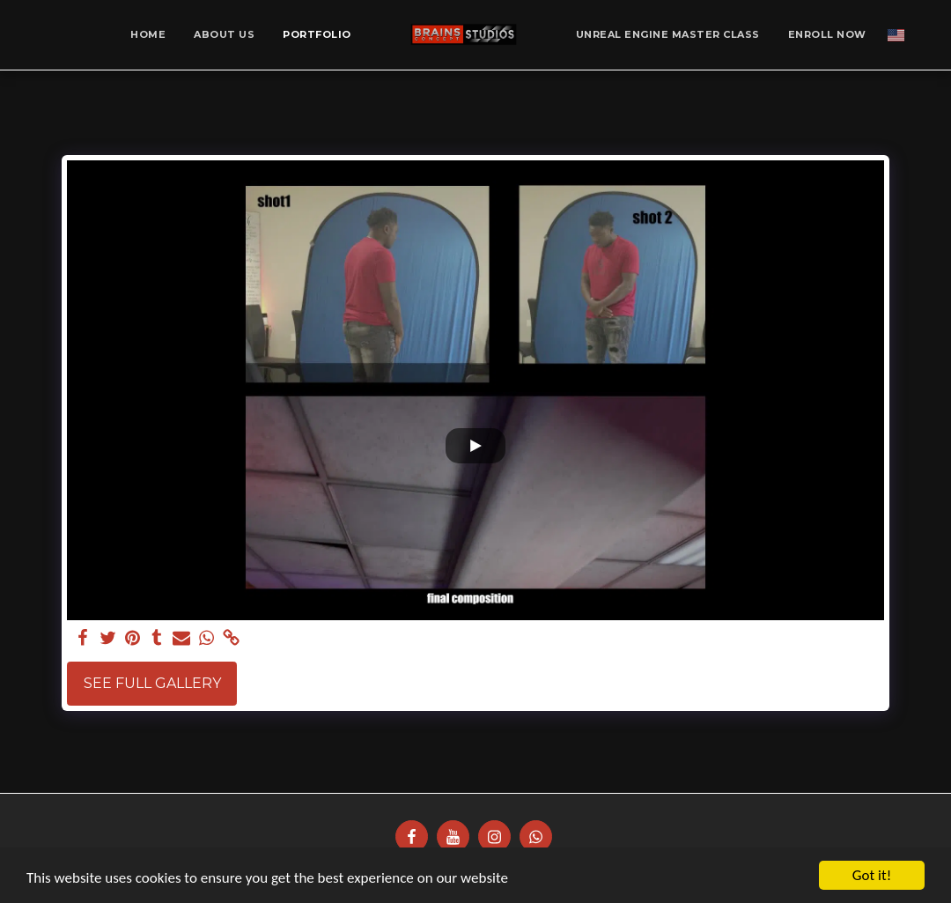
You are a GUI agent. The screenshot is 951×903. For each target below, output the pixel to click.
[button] (923, 35)
